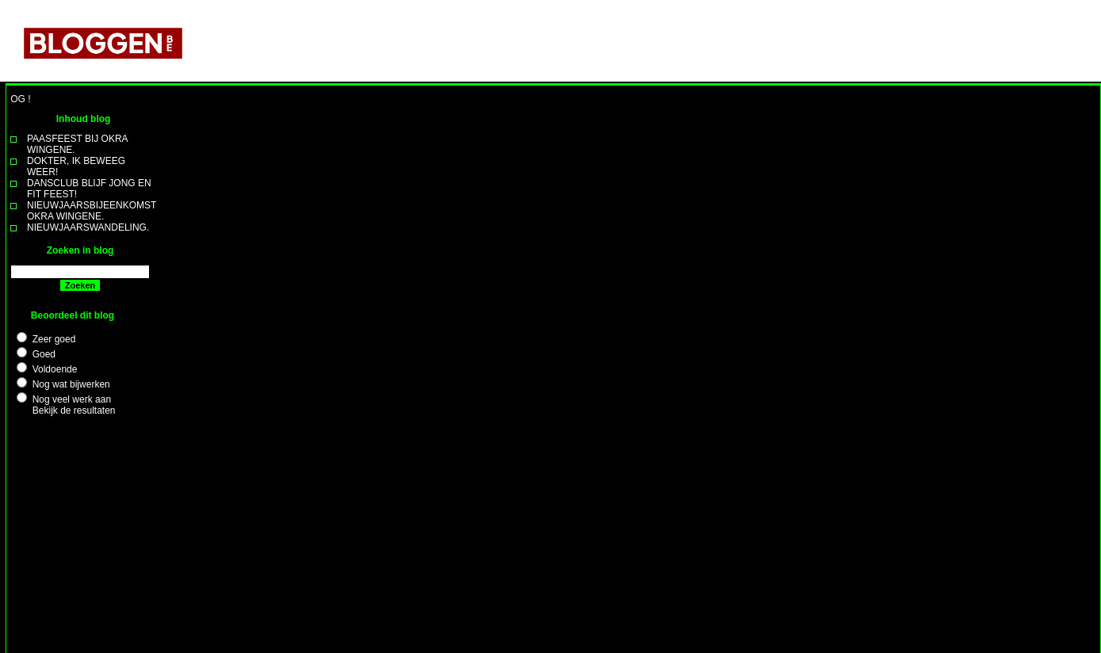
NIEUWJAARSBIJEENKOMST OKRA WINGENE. (91, 211)
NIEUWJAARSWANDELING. (88, 227)
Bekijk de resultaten (74, 410)
